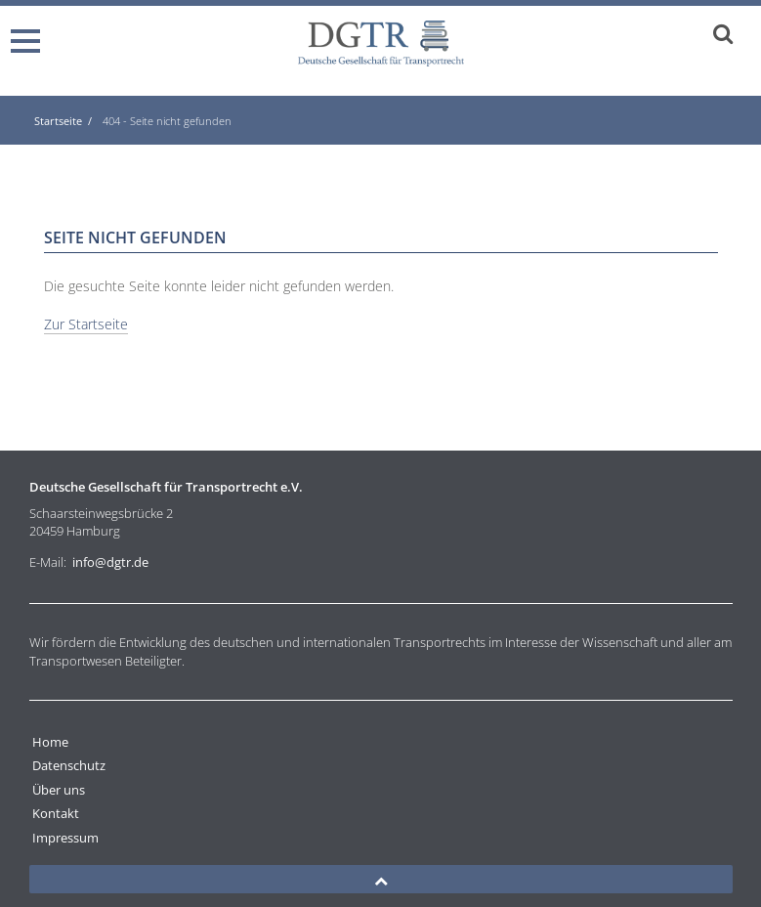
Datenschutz (69, 765)
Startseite (58, 120)
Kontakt (55, 813)
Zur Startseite (86, 324)
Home (50, 742)
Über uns (58, 790)
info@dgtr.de (110, 562)
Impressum (65, 837)
